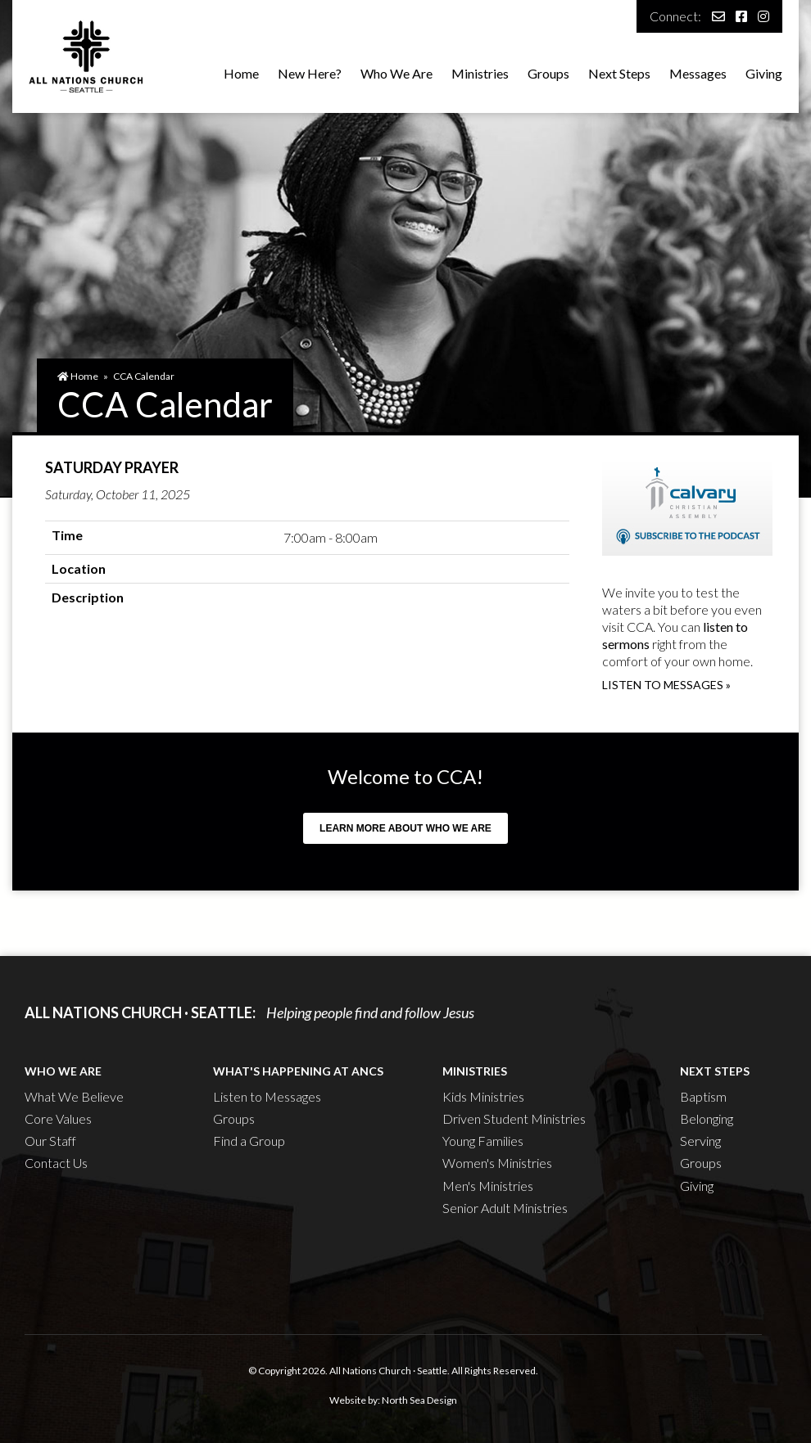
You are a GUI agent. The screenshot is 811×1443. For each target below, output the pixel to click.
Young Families (482, 1140)
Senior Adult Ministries (505, 1207)
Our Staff (50, 1140)
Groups (548, 73)
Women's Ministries (497, 1162)
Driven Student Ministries (514, 1118)
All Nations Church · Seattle (388, 1370)
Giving (763, 73)
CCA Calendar (143, 376)
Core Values (58, 1118)
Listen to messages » (666, 685)
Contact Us (56, 1162)
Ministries (480, 73)
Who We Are (396, 73)
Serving (700, 1140)
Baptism (703, 1096)
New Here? (310, 73)
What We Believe (74, 1096)
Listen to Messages (267, 1096)
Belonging (706, 1118)
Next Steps (619, 73)
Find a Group (249, 1140)
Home (241, 73)
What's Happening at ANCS (298, 1071)
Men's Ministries (487, 1185)
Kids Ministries (483, 1096)
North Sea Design (419, 1400)
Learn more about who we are (405, 828)
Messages (698, 73)
